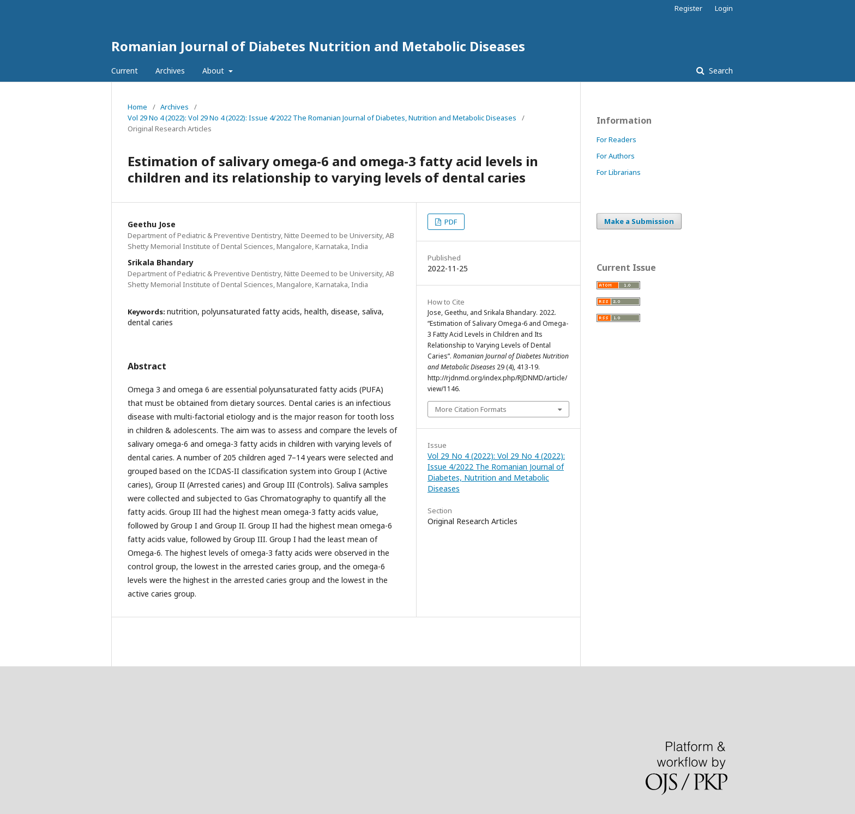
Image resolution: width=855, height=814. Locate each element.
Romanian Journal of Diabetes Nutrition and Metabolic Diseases (318, 46)
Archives (170, 70)
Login (724, 8)
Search (720, 70)
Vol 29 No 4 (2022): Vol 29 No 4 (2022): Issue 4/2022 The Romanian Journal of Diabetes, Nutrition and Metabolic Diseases (322, 118)
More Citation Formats (471, 409)
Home (137, 107)
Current (124, 70)
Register (688, 8)
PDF (450, 222)
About (214, 70)
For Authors (616, 156)
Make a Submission (639, 221)
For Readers (616, 139)
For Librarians (619, 172)
